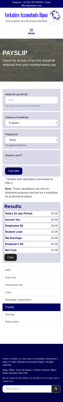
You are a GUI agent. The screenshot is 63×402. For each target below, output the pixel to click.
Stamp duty (12, 321)
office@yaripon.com (31, 5)
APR (8, 270)
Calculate (13, 170)
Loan (8, 292)
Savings (10, 314)
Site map (26, 358)
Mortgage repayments (18, 299)
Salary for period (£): (16, 94)
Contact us (15, 358)
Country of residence (17, 117)
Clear (10, 257)
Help (5, 362)
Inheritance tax (14, 284)
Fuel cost (10, 277)
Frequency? (11, 134)
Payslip (9, 307)
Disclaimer (51, 358)
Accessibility (39, 358)
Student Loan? (14, 155)
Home (5, 358)
